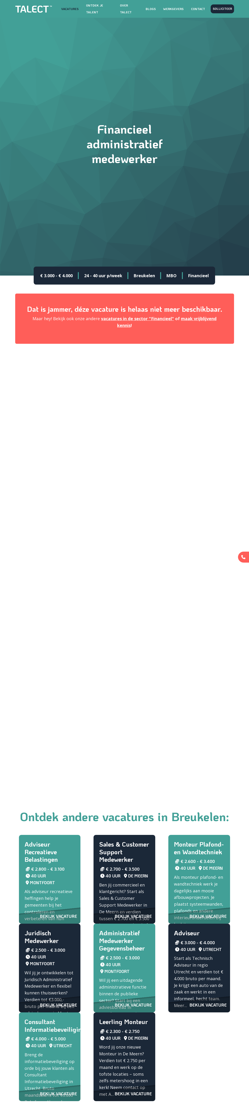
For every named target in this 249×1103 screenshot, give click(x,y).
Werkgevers (173, 9)
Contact (198, 9)
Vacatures (70, 9)
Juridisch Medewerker (41, 937)
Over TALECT (126, 9)
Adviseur (186, 933)
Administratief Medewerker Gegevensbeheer (122, 940)
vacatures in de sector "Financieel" (137, 318)
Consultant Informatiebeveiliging (55, 1025)
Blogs (151, 9)
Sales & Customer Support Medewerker (124, 851)
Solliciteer (222, 9)
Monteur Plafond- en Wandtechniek (199, 848)
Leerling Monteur (123, 1022)
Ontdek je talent (94, 9)
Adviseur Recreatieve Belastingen (41, 851)
